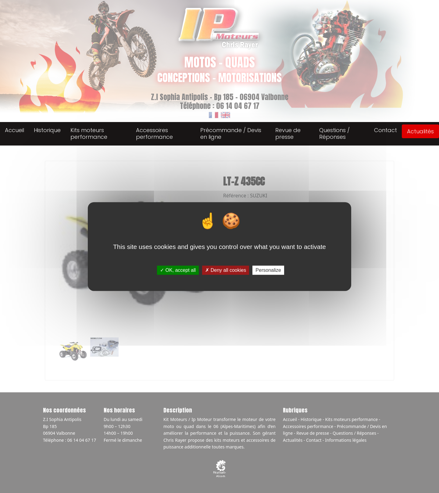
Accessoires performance (154, 133)
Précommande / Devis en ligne (230, 133)
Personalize (268, 270)
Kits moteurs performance (88, 133)
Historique (47, 130)
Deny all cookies (225, 270)
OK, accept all (178, 270)
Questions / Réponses (334, 133)
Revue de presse (288, 133)
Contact (385, 130)
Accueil (14, 130)
